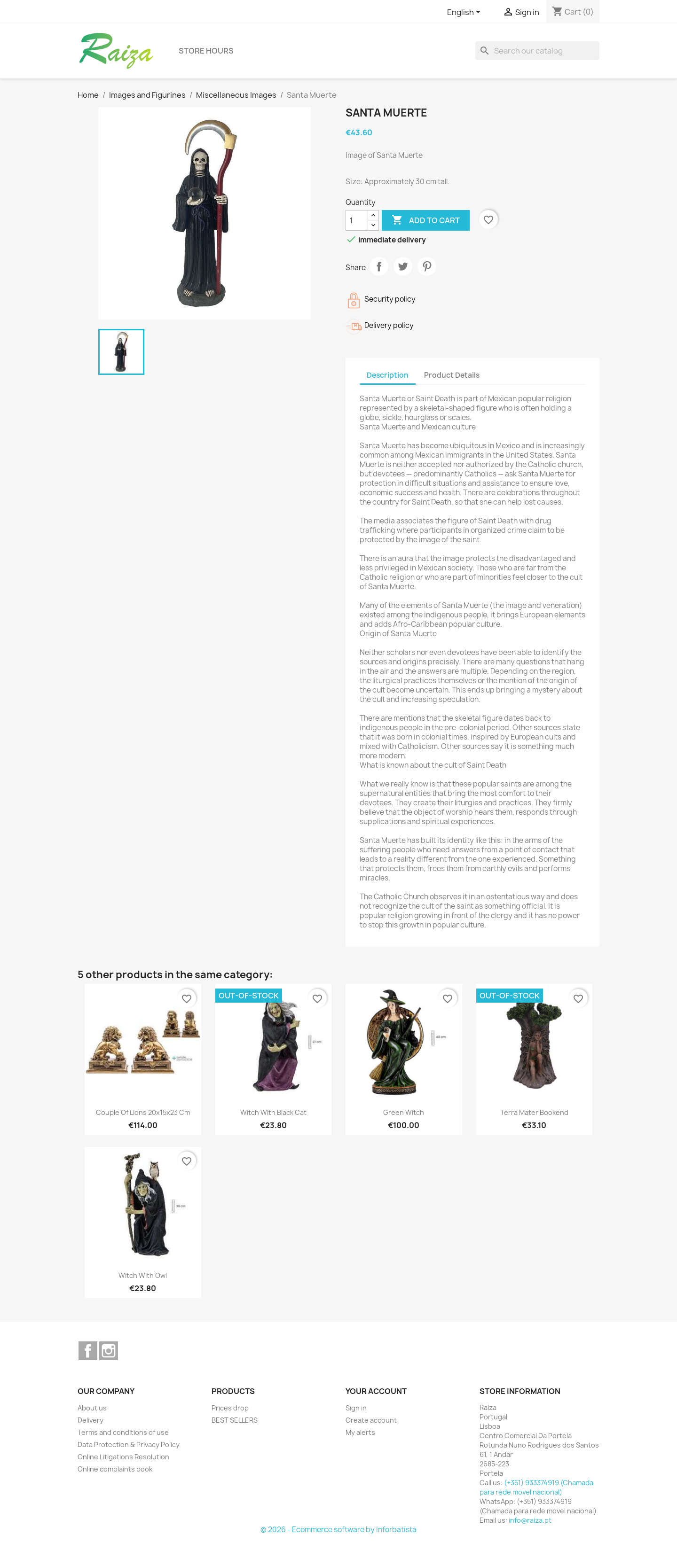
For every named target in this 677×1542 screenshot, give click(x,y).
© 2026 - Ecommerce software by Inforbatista (338, 1529)
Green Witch (403, 1112)
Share (379, 266)
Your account (376, 1391)
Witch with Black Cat (273, 1112)
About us (92, 1407)
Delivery (90, 1420)
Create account (371, 1420)
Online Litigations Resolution (123, 1456)
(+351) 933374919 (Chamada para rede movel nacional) (536, 1487)
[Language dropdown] (465, 12)
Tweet (403, 266)
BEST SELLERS (235, 1420)
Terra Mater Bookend (534, 1112)
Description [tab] (388, 375)
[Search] (537, 50)
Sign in (356, 1407)
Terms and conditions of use (123, 1432)
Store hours (206, 51)
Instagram (108, 1350)
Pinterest (426, 266)
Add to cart (426, 220)
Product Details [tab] (452, 375)
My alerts (360, 1432)
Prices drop (230, 1407)
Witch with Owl (142, 1275)
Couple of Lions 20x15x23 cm (143, 1112)
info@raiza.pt (530, 1520)
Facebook (88, 1350)
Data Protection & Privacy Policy (129, 1444)
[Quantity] (357, 220)
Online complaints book (115, 1468)
